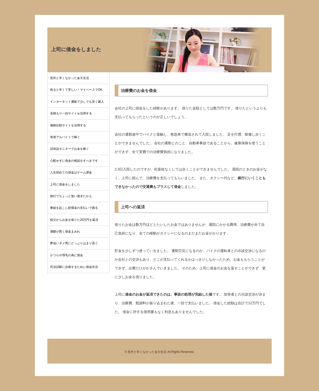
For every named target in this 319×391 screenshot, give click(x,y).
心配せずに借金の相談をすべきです (74, 160)
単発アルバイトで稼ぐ (65, 137)
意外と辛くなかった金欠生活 (69, 78)
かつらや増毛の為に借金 (66, 255)
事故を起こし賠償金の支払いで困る (74, 208)
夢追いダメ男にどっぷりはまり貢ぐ (74, 243)
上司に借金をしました (65, 184)
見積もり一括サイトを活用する (71, 113)
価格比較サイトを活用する (68, 125)
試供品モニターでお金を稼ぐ (69, 149)
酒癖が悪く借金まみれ (65, 231)
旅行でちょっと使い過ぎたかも (71, 196)
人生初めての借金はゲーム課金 (71, 172)
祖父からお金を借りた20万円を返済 (74, 220)
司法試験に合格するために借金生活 (74, 267)
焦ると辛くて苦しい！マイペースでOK (76, 89)
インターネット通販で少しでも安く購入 (77, 101)
